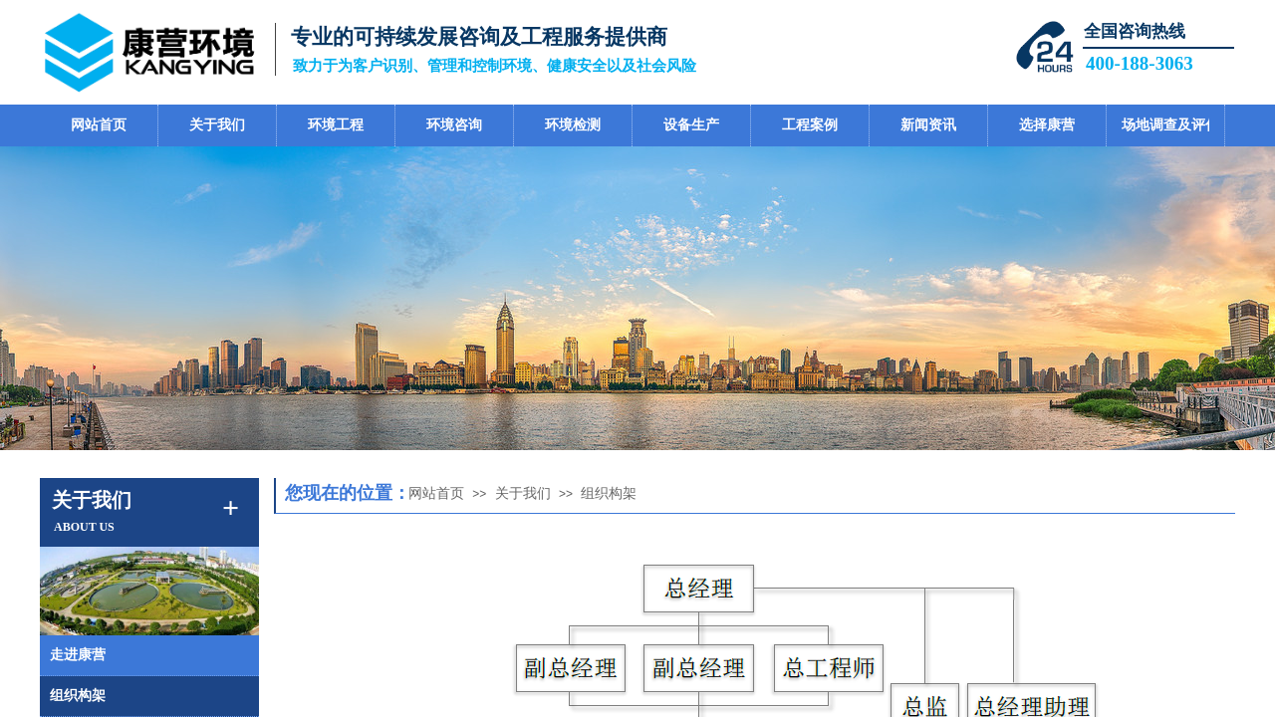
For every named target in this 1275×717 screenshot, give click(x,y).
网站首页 (436, 493)
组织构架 (609, 493)
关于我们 (523, 493)
